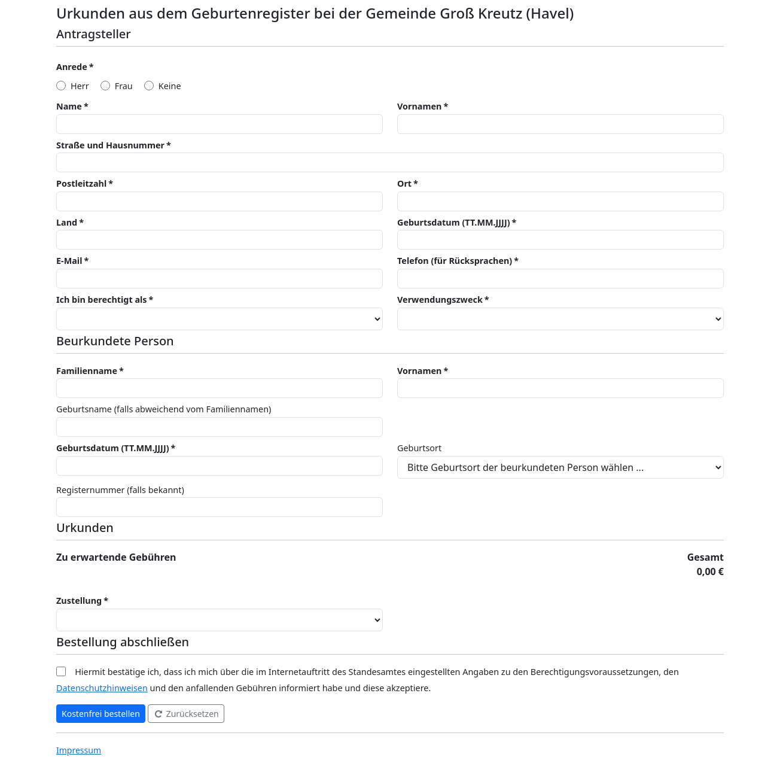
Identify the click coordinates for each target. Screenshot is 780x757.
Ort (404, 183)
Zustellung (79, 600)
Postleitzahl (81, 183)
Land (66, 222)
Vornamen (419, 106)
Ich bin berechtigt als (101, 299)
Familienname (86, 370)
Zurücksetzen (186, 713)
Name (69, 106)
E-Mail (69, 260)
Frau (124, 86)
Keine (170, 86)
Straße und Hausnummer (110, 145)
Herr (80, 86)
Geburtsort (419, 448)
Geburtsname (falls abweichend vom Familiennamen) (163, 409)
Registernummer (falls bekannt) (120, 489)
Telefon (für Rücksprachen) (454, 260)
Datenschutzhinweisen (102, 688)
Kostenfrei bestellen (101, 713)
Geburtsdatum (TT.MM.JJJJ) (453, 222)
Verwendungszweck (440, 299)
